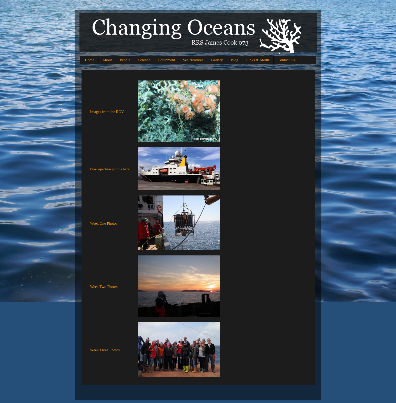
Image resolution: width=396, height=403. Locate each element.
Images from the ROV (107, 112)
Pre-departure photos (106, 169)
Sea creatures (193, 60)
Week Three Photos (105, 350)
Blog (234, 60)
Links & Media (258, 60)
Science (144, 60)
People (125, 60)
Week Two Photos (104, 287)
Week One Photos (103, 223)
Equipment (166, 60)
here (126, 169)
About (107, 60)
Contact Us (286, 60)
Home (89, 60)
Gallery (217, 60)
